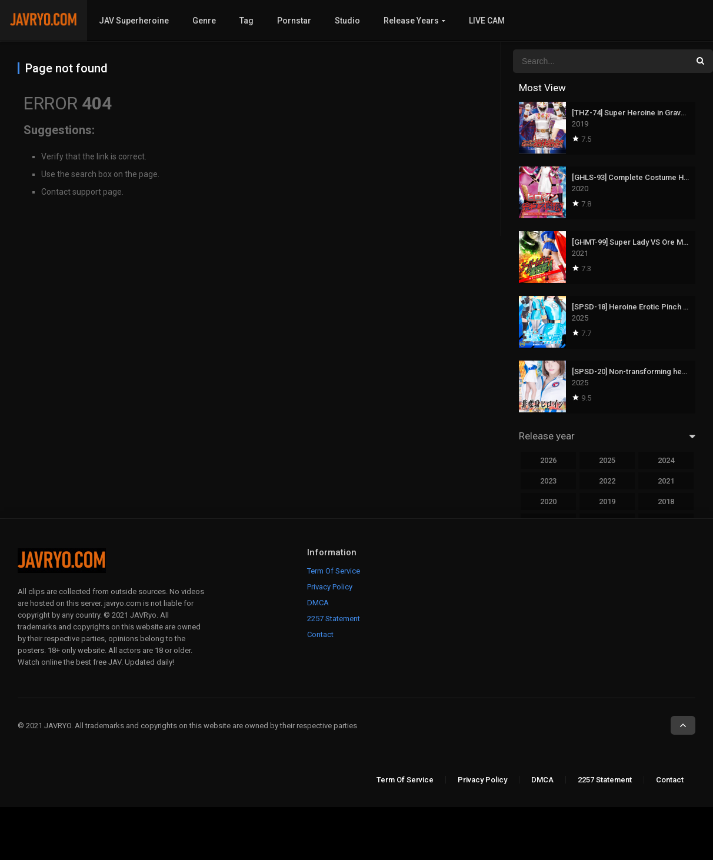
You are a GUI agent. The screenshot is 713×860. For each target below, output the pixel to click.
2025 (607, 460)
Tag (246, 20)
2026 (548, 460)
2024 (666, 460)
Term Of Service (333, 570)
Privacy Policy (329, 586)
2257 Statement (333, 618)
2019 (607, 501)
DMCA (318, 602)
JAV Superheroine (134, 20)
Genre (204, 20)
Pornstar (294, 20)
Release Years (411, 20)
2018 (666, 501)
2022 (607, 480)
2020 (548, 501)
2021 (666, 480)
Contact (320, 634)
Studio (347, 20)
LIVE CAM (487, 20)
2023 (548, 480)
